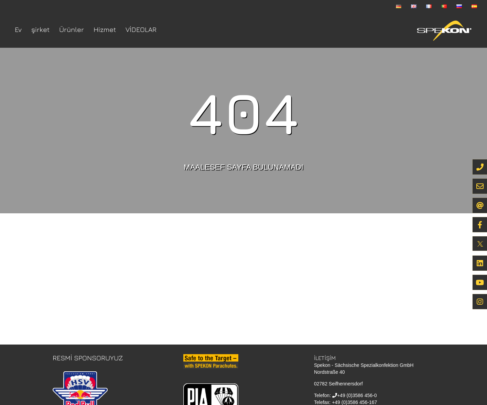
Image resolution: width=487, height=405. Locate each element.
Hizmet (105, 29)
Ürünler (71, 29)
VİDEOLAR (141, 29)
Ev (18, 29)
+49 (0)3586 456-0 (357, 395)
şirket (40, 29)
